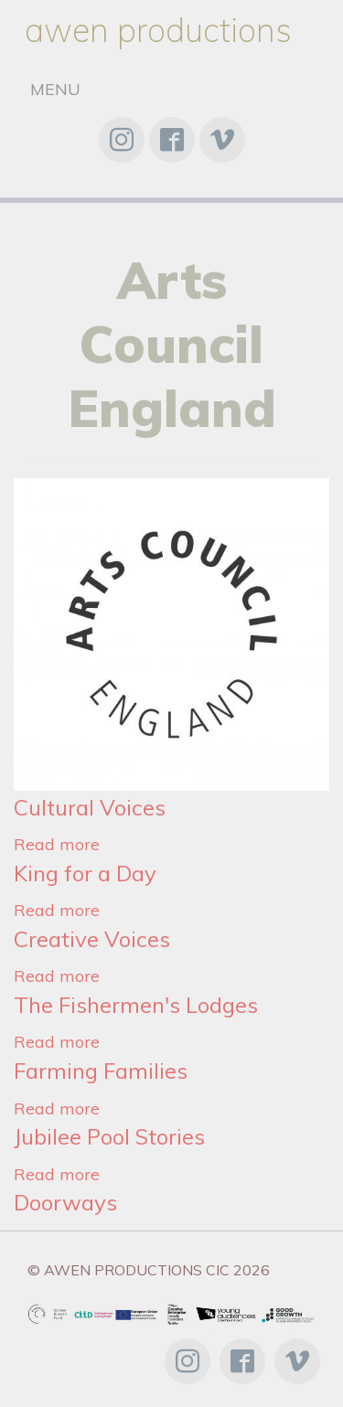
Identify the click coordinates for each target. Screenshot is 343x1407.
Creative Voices (92, 939)
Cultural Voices (90, 807)
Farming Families (101, 1070)
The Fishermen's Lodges (136, 1004)
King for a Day (85, 873)
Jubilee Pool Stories (109, 1136)
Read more (57, 844)
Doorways (65, 1202)
